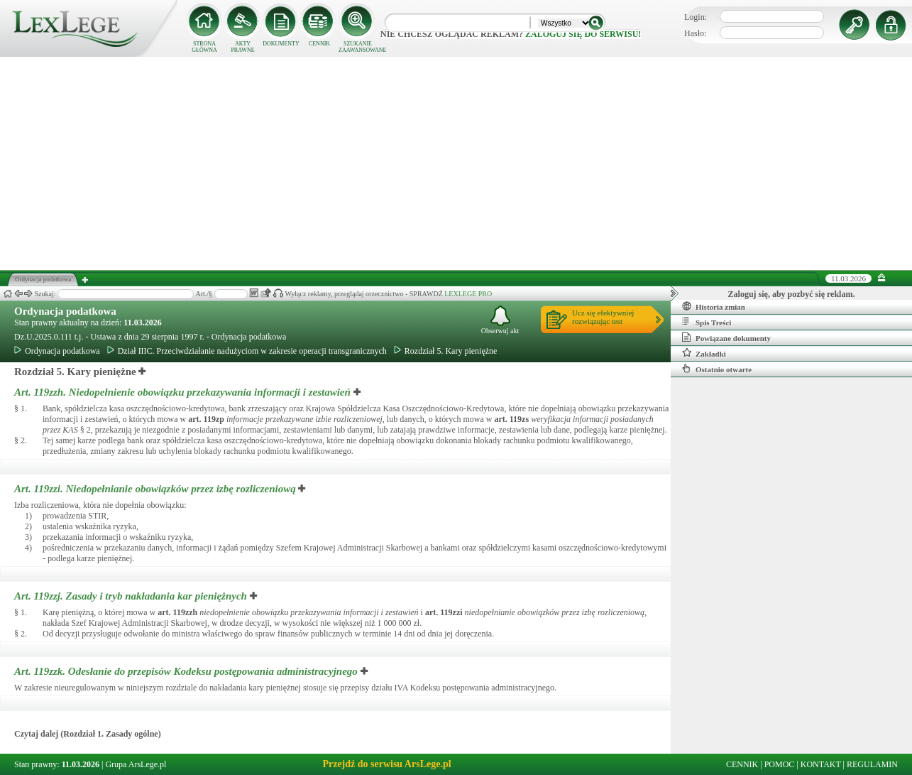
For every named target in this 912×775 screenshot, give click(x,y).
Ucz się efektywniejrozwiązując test (603, 316)
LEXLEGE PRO (468, 294)
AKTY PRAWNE (242, 46)
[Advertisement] (456, 163)
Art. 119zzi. (156, 488)
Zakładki (704, 353)
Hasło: (695, 33)
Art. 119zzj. (132, 596)
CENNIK (319, 43)
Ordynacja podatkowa (65, 311)
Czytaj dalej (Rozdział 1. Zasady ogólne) (87, 734)
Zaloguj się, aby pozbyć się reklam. (791, 294)
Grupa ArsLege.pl (135, 764)
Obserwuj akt (500, 320)
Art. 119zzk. (187, 671)
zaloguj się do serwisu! (583, 34)
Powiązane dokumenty (726, 337)
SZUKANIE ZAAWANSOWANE (358, 46)
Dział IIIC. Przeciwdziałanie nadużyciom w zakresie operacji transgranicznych (247, 351)
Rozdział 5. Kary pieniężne (446, 351)
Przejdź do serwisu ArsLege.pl (386, 764)
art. (206, 419)
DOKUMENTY (281, 43)
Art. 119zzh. (183, 392)
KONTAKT (821, 764)
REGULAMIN (872, 764)
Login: (695, 17)
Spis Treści (706, 322)
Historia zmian (713, 306)
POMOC (779, 764)
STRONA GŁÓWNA (204, 46)
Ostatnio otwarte (717, 369)
